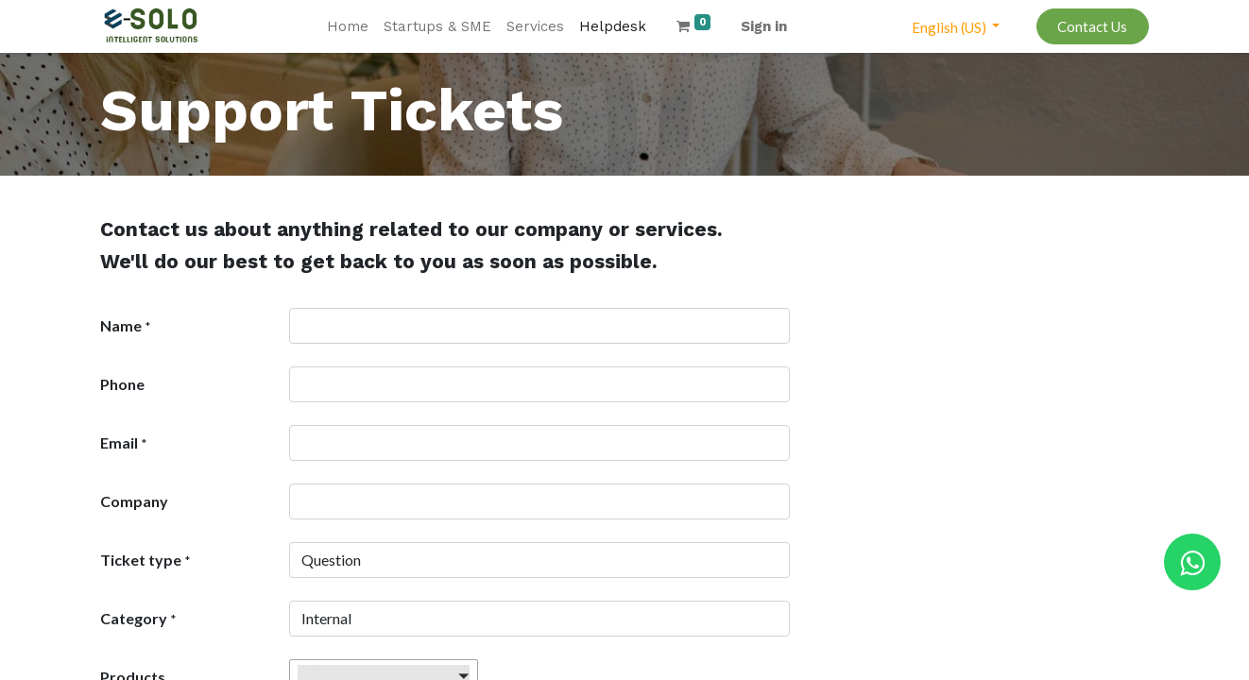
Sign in (764, 26)
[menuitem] (347, 26)
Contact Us (1092, 26)
